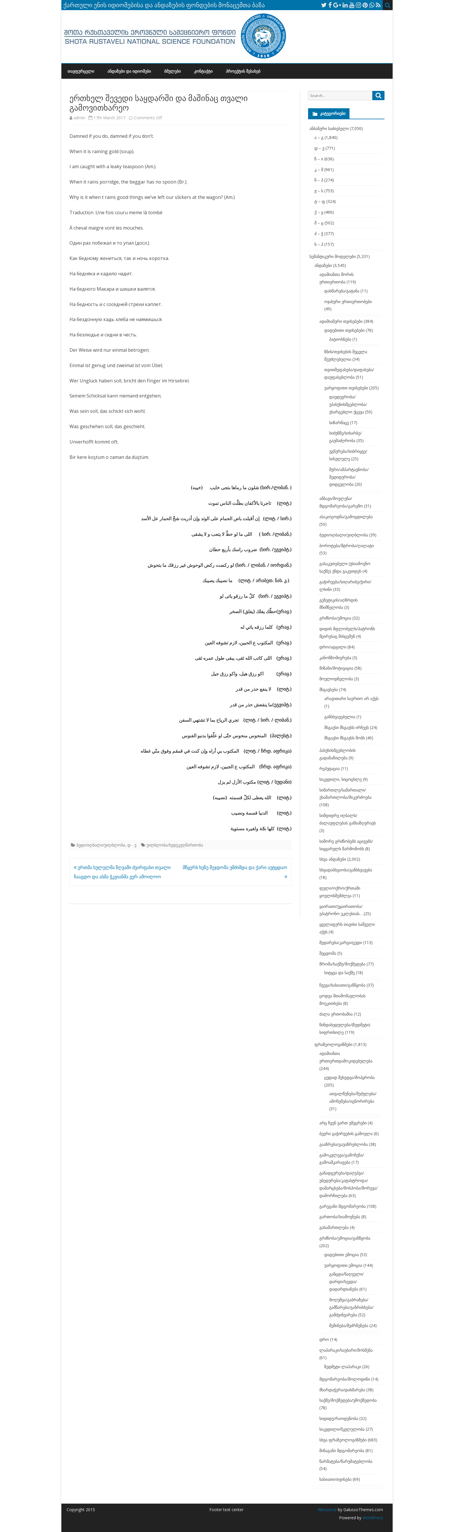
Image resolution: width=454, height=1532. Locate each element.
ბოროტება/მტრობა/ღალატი (346, 545)
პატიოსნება (340, 339)
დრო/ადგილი (332, 647)
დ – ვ (319, 148)
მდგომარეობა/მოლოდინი (344, 1379)
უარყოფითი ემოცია (343, 1265)
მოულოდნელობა (336, 678)
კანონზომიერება (335, 657)
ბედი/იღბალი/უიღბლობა (100, 845)
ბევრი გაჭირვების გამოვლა (346, 1133)
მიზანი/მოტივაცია (336, 668)
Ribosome (327, 1509)
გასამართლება (334, 1227)
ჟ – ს (318, 190)
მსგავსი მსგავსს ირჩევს (346, 727)
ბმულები (172, 71)
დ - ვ (131, 845)
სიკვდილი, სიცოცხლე (340, 779)
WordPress (372, 1517)
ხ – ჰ (318, 244)
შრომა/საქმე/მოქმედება (342, 964)
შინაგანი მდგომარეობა (341, 1450)
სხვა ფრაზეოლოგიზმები (343, 1440)
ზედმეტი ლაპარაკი (342, 1366)
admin (79, 117)
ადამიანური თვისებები (341, 321)
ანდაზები (323, 265)
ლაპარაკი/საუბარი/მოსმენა (346, 1350)
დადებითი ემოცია (341, 1254)
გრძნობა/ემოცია (335, 618)
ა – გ (318, 137)
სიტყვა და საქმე (339, 972)
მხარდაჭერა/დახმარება (342, 1389)
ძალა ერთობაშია (336, 1014)
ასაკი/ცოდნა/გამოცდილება (346, 516)
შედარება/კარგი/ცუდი (340, 942)
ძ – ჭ (318, 233)
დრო (324, 1339)
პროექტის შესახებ (243, 71)
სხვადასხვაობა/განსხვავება (345, 870)
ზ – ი (318, 159)
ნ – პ (318, 180)
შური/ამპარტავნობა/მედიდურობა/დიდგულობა (349, 477)
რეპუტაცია (329, 768)
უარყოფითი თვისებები (346, 388)
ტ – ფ (319, 201)
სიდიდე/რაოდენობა (338, 1418)
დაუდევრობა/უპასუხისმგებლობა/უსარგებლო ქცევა (348, 404)
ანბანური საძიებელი (329, 128)
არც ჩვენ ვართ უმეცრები (343, 1123)
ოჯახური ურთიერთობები (348, 301)
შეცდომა (327, 953)
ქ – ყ (318, 212)
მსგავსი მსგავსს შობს (344, 738)
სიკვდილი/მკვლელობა (342, 1429)
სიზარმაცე (339, 422)
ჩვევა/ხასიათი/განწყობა (342, 985)
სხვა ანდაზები (332, 859)
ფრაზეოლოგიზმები (333, 1044)
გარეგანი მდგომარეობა (342, 1206)
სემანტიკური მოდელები (333, 256)
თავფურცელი (80, 71)
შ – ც (318, 223)
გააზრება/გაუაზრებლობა (343, 1144)
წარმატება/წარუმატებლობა (345, 1461)
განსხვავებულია (339, 716)
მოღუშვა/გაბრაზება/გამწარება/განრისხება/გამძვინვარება (351, 1307)
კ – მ (318, 169)
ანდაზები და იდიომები (129, 71)
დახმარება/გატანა (341, 291)
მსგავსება (328, 689)
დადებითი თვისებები (344, 330)
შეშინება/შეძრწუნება (348, 1325)
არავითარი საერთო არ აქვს (351, 698)
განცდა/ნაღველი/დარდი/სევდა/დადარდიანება (346, 1281)
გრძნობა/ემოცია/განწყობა (344, 1238)
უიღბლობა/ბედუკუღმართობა (175, 845)
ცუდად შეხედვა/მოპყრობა (349, 1077)
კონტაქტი (203, 71)
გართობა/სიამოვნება (339, 1216)
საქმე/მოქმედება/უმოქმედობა (348, 1400)
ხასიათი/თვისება (335, 1479)
